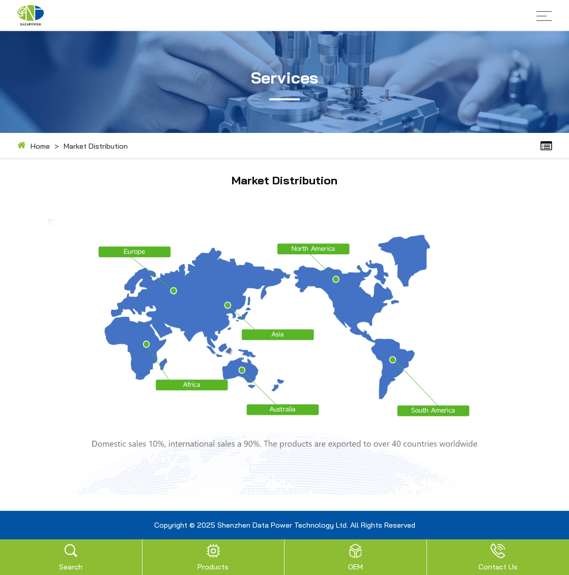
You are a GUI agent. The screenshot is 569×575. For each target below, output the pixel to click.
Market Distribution (96, 144)
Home (40, 144)
